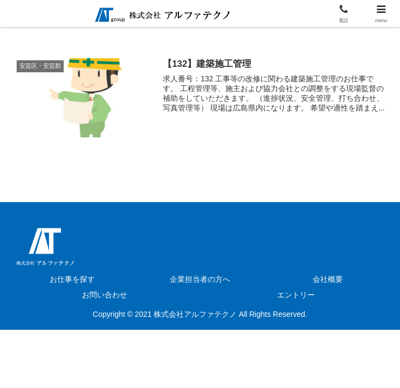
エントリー (296, 294)
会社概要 (328, 279)
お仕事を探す (72, 279)
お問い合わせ (104, 294)
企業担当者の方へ (200, 279)
